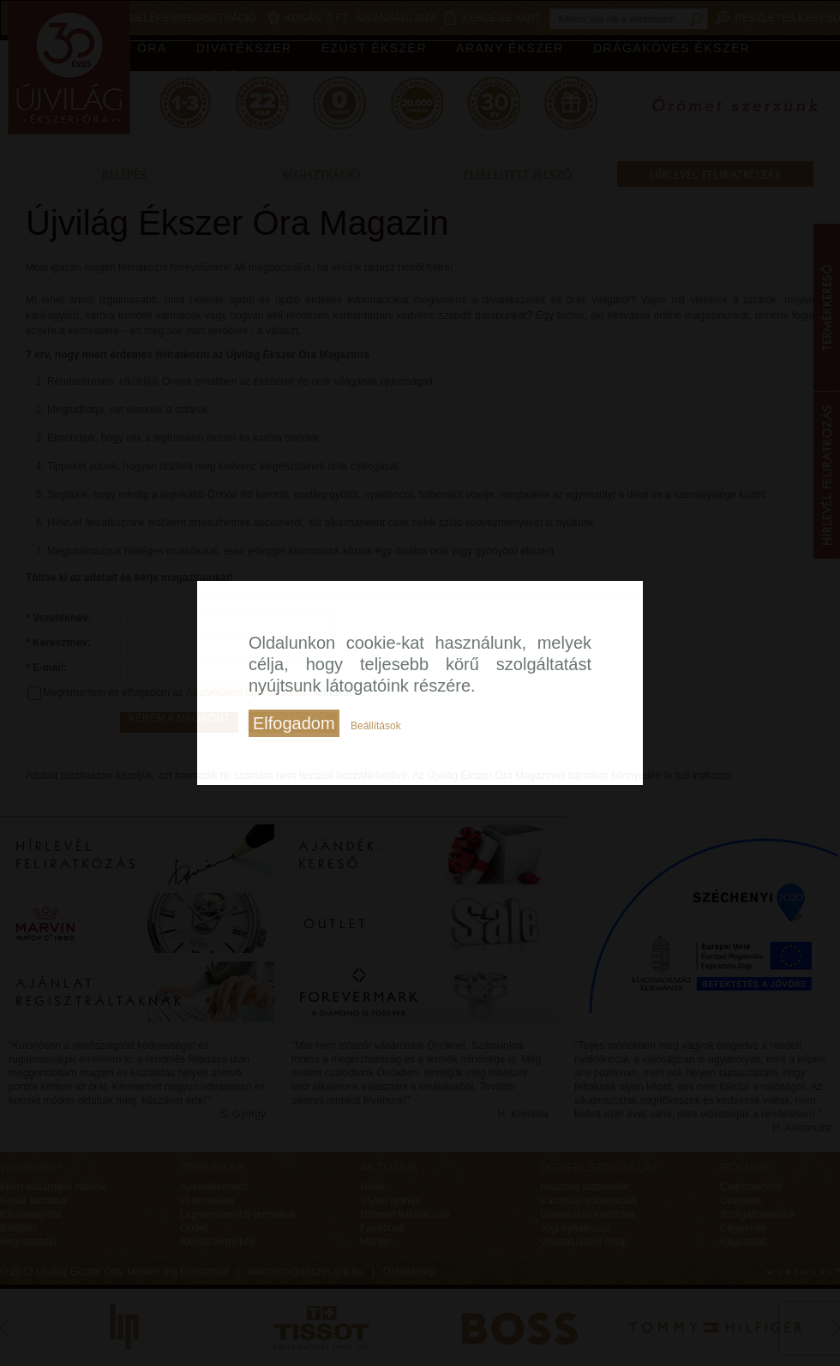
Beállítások (376, 726)
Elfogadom (294, 723)
